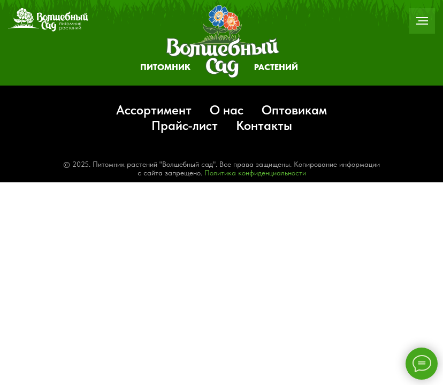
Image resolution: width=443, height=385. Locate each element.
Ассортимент (154, 110)
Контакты (264, 125)
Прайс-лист (184, 125)
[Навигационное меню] (422, 21)
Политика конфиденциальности (255, 172)
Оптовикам (294, 110)
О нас (226, 110)
